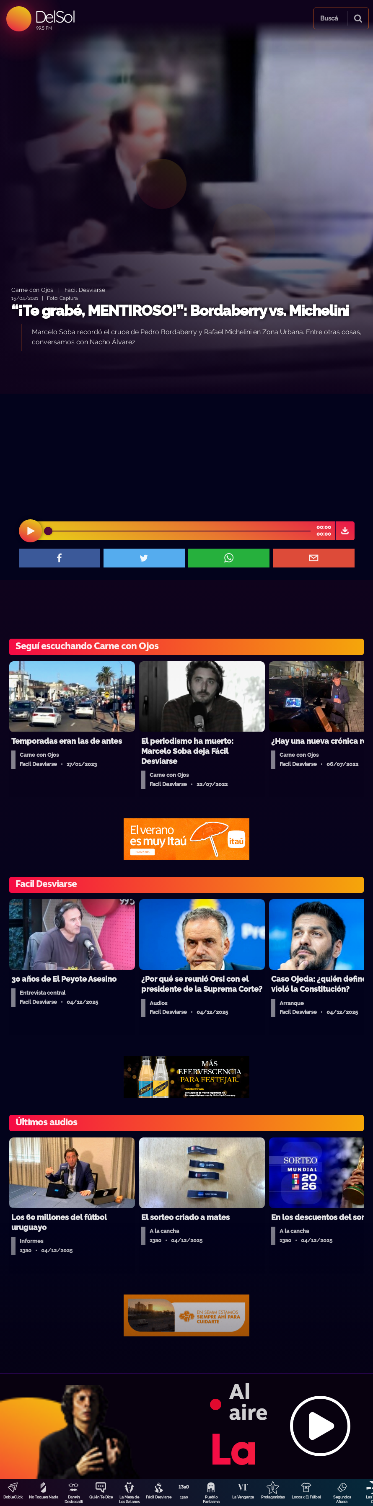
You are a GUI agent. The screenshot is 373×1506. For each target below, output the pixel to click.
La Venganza (243, 1497)
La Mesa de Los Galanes (129, 1499)
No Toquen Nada (43, 1497)
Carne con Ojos (32, 289)
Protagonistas (273, 1497)
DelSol (55, 16)
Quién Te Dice (101, 1497)
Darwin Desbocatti (74, 1499)
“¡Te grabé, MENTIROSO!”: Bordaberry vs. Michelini (180, 310)
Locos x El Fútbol (306, 1497)
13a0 (184, 1497)
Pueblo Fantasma (211, 1499)
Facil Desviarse (85, 289)
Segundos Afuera (342, 1499)
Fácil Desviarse (158, 1497)
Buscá (329, 18)
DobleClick (13, 1497)
